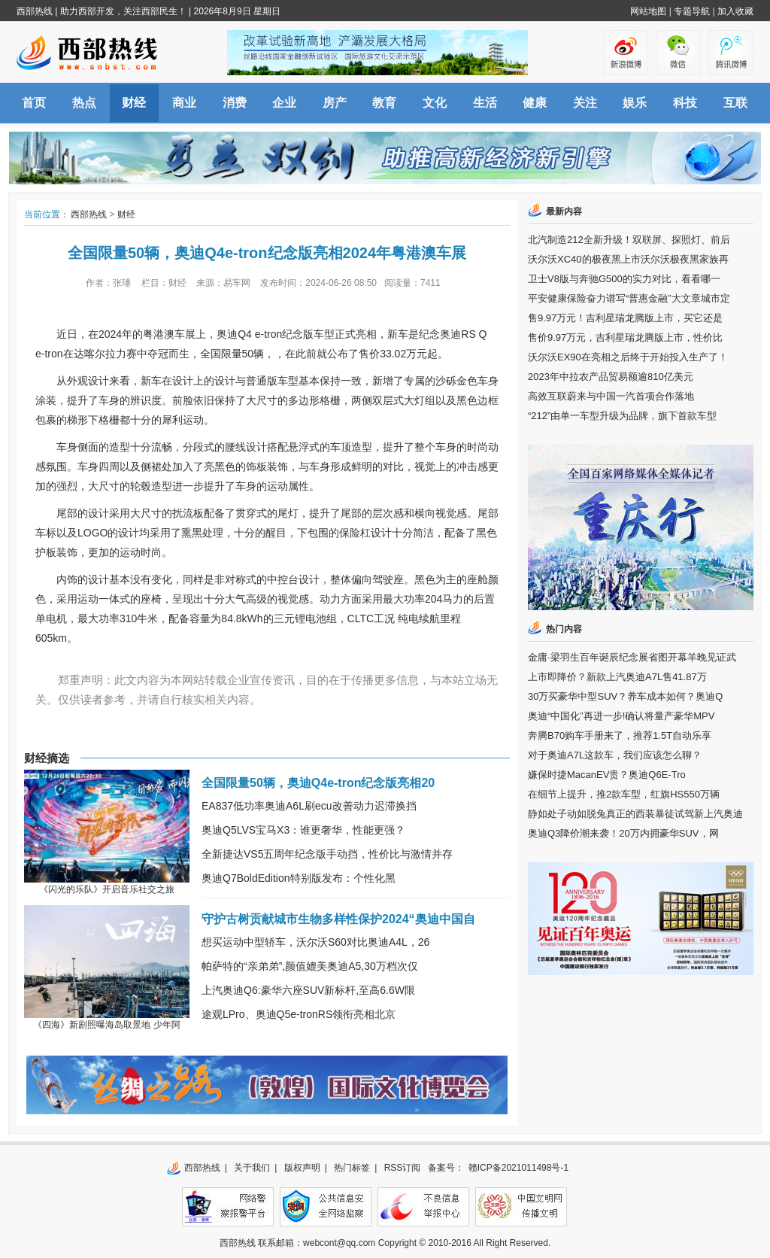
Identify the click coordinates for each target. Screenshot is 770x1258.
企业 (284, 102)
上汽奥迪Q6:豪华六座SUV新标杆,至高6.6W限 (308, 990)
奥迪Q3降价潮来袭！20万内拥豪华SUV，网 (623, 833)
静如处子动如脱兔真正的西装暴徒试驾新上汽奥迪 (635, 813)
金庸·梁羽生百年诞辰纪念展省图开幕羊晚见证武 (632, 657)
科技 (685, 102)
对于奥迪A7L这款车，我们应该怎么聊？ (615, 755)
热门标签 (352, 1167)
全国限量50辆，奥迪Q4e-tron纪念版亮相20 (318, 782)
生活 (485, 102)
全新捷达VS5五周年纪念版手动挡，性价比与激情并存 (327, 854)
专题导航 (692, 11)
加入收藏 (735, 11)
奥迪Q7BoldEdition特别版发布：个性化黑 (299, 878)
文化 (435, 102)
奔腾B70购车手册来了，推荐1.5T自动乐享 (619, 735)
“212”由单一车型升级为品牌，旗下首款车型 (622, 415)
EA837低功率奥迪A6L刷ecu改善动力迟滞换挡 (309, 806)
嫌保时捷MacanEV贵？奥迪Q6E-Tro (607, 774)
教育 (384, 102)
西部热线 (35, 11)
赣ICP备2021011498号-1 (518, 1167)
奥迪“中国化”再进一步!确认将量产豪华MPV (621, 716)
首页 (34, 102)
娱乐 (635, 102)
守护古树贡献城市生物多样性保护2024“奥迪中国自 (338, 919)
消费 (235, 102)
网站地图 (648, 11)
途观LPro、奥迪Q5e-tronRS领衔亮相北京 (299, 1014)
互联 (735, 102)
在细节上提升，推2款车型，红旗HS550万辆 (624, 794)
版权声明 (302, 1167)
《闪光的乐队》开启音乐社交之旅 (106, 889)
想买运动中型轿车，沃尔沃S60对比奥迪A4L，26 (315, 942)
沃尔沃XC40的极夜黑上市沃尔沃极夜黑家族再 (628, 259)
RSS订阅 (402, 1167)
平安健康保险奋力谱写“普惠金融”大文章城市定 (629, 298)
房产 (335, 102)
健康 (535, 102)
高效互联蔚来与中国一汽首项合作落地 (611, 396)
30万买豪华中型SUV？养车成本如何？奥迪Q (625, 696)
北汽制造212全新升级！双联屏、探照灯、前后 (629, 239)
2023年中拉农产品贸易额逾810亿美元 (610, 376)
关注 (585, 102)
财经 (134, 102)
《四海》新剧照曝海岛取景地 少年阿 (106, 1024)
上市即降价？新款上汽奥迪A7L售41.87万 (617, 676)
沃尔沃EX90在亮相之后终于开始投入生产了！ (628, 357)
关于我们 (252, 1167)
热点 (84, 102)
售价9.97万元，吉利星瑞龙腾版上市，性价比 (625, 337)
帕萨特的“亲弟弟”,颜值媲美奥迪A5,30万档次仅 (310, 966)
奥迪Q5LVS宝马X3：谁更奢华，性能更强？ (303, 830)
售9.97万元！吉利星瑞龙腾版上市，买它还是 (625, 318)
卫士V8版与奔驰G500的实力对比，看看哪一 (624, 278)
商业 (184, 102)
